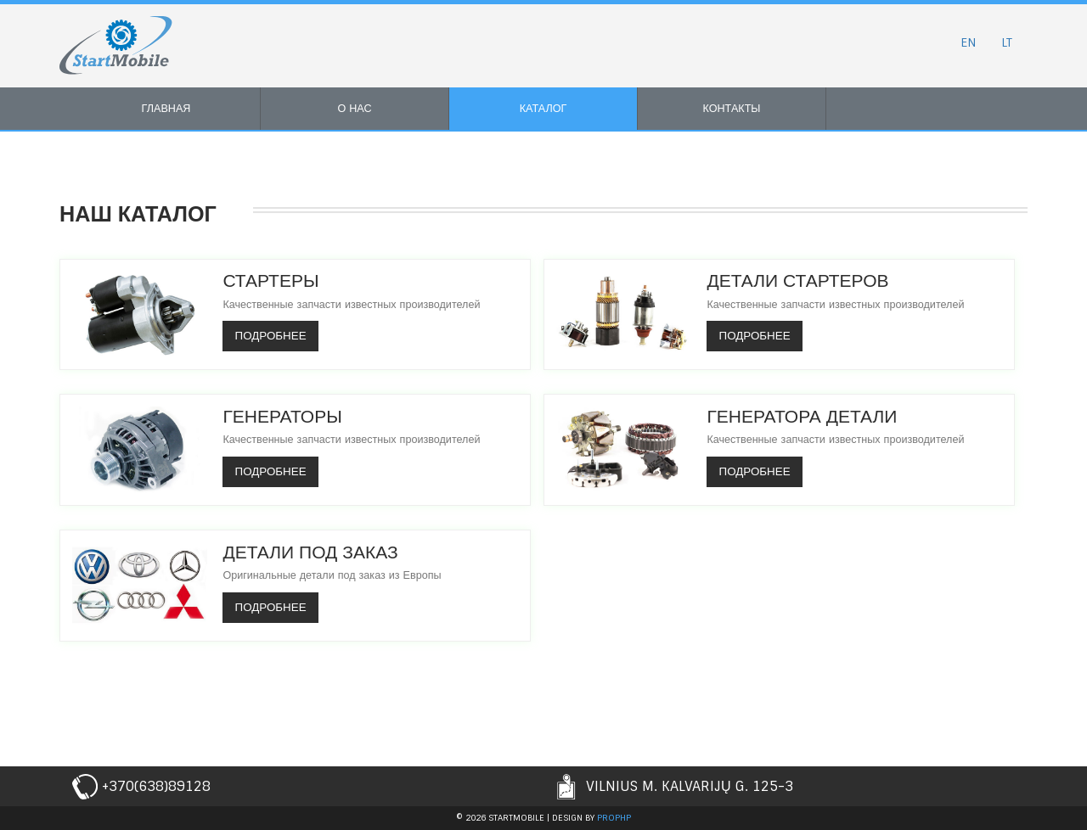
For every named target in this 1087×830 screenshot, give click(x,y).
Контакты (732, 108)
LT (1005, 42)
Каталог (543, 108)
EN (966, 42)
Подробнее (272, 336)
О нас (354, 108)
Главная (166, 108)
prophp (614, 817)
